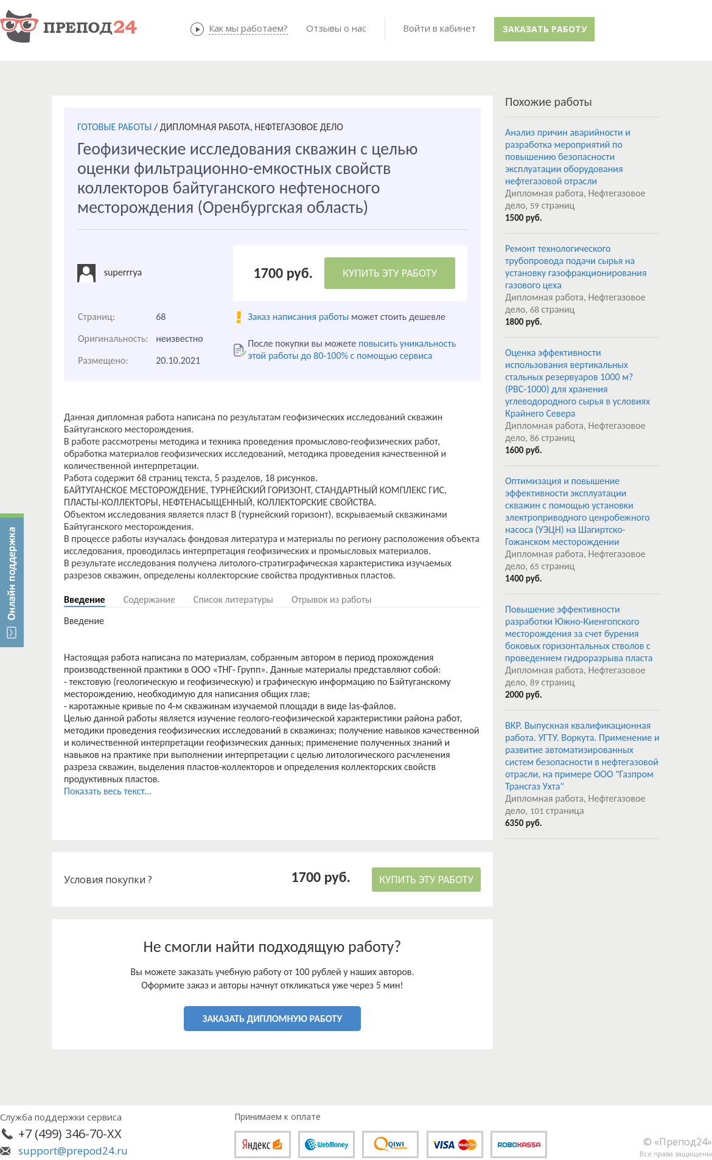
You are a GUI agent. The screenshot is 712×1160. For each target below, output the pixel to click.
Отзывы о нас (336, 28)
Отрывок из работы (331, 599)
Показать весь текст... (108, 791)
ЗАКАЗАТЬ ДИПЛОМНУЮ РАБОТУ (272, 1018)
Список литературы (233, 599)
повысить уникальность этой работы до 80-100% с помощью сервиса (352, 349)
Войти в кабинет (439, 28)
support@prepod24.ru (73, 1151)
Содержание (149, 599)
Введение (84, 599)
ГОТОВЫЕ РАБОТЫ (114, 127)
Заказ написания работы (298, 316)
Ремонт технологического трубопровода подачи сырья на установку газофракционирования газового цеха (575, 267)
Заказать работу (545, 29)
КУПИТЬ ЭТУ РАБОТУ (390, 273)
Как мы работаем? (248, 28)
